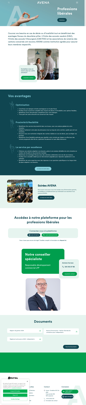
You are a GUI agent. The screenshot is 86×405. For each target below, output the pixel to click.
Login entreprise (34, 234)
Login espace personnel (51, 234)
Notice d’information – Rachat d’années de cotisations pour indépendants (58, 331)
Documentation (30, 395)
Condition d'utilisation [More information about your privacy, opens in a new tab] (17, 387)
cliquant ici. (63, 240)
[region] (15, 391)
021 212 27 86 (70, 267)
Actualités (28, 400)
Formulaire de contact (52, 400)
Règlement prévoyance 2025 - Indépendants (22, 339)
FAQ (27, 398)
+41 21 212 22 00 (50, 398)
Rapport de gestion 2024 (17, 330)
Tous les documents (71, 346)
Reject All (15, 395)
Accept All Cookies (15, 391)
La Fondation (29, 393)
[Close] (27, 381)
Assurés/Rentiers (30, 390)
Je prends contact (28, 77)
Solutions (62, 20)
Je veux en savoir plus (43, 168)
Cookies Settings (15, 399)
